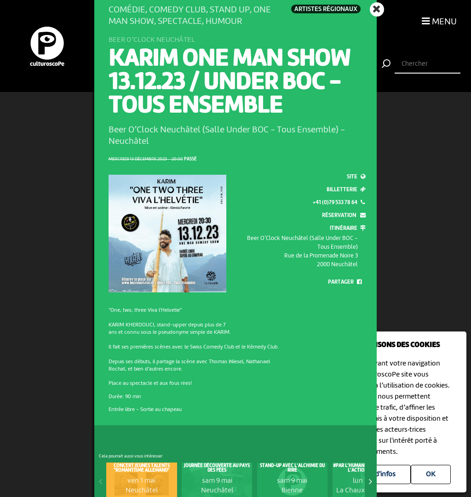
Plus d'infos (378, 474)
